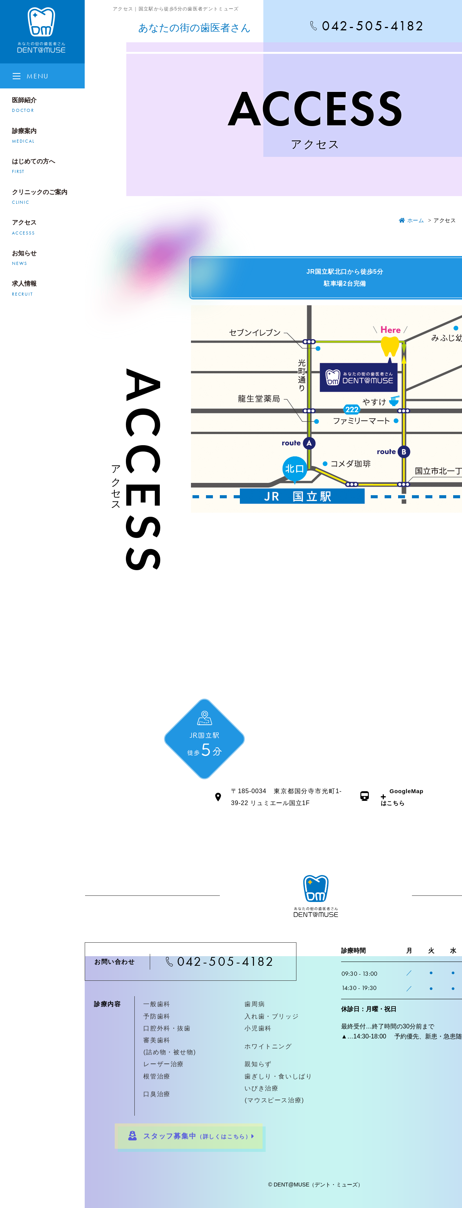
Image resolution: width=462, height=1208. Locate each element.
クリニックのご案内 (46, 198)
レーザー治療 (163, 1064)
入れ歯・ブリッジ (271, 1016)
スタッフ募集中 (189, 1135)
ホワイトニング (268, 1046)
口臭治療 (156, 1094)
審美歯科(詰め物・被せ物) (169, 1046)
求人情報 (46, 289)
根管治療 (156, 1076)
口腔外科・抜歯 (167, 1028)
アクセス (46, 228)
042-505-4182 (226, 961)
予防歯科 (156, 1016)
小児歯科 (257, 1028)
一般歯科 (156, 1004)
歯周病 (254, 1004)
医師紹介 (46, 106)
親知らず (257, 1064)
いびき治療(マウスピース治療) (274, 1094)
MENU (38, 76)
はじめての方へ (46, 167)
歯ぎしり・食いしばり (278, 1076)
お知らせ (46, 259)
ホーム (411, 220)
